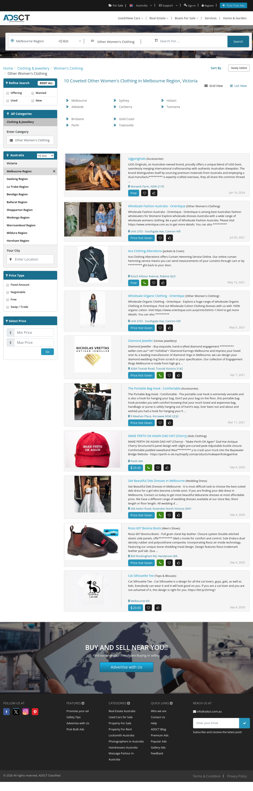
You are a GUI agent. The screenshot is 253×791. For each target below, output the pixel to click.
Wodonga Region (18, 217)
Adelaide (77, 107)
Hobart (172, 100)
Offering (17, 93)
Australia (17, 155)
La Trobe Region (18, 187)
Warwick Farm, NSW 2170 (146, 186)
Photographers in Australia (126, 749)
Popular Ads (159, 749)
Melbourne (79, 100)
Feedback (157, 762)
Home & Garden (235, 18)
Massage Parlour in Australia (121, 765)
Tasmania (173, 107)
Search (238, 41)
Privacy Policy (236, 785)
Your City (13, 250)
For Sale (113, 5)
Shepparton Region (20, 210)
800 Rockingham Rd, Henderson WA (153, 560)
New (42, 100)
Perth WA (135, 464)
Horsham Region (18, 241)
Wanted (42, 93)
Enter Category (17, 132)
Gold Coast (126, 119)
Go (47, 352)
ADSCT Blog (158, 736)
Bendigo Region (17, 194)
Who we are (158, 716)
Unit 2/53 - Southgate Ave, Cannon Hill (154, 232)
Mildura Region (17, 233)
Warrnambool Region (21, 225)
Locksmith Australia (121, 742)
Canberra (125, 107)
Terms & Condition (205, 785)
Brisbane (77, 119)
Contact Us (158, 723)
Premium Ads (160, 742)
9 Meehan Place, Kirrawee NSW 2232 (153, 419)
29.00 (136, 471)
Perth (75, 125)
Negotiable (30, 292)
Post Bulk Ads (75, 736)
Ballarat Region (17, 202)
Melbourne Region (19, 171)
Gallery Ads (158, 755)
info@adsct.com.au (207, 716)
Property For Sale (120, 729)
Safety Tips (73, 723)
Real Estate (159, 18)
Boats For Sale (186, 18)
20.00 (136, 612)
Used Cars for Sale (120, 723)
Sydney (124, 100)
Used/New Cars (130, 18)
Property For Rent (120, 736)
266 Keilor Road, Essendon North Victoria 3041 (160, 512)
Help (154, 729)
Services (211, 18)
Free (30, 299)
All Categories (21, 114)
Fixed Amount (30, 285)
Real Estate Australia (122, 716)
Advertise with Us (126, 672)
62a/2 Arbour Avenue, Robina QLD (152, 277)
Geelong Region (17, 179)
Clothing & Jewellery (20, 122)
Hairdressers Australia (123, 755)
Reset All (46, 83)
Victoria (12, 163)
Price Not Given (141, 238)
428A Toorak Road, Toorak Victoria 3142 (155, 371)
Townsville (126, 125)
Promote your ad (77, 716)
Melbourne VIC (139, 605)
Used (17, 100)
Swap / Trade (30, 307)
